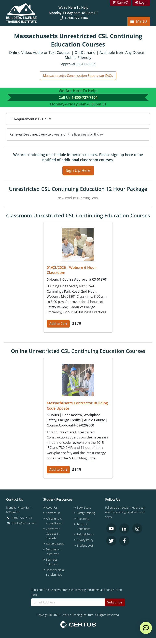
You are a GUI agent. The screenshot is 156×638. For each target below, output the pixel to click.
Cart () (122, 2)
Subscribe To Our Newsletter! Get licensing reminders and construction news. (76, 592)
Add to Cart (58, 323)
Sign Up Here (78, 170)
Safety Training (86, 513)
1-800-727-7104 (73, 18)
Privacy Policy (85, 540)
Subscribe (114, 602)
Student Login (85, 545)
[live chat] (146, 628)
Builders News (55, 544)
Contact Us (53, 513)
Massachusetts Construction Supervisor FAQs (78, 75)
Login (143, 2)
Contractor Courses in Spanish (53, 533)
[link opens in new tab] (111, 528)
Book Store (84, 507)
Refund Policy (85, 534)
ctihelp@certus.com (21, 523)
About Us (52, 507)
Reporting (83, 519)
